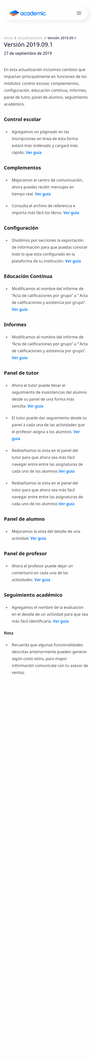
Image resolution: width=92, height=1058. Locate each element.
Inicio (8, 38)
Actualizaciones (30, 38)
